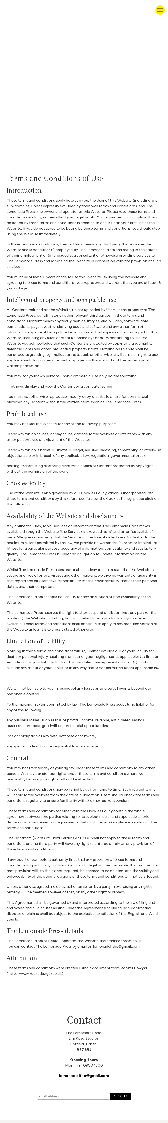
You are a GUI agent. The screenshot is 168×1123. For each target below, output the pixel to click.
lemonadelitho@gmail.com (84, 1075)
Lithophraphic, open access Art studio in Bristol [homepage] (19, 10)
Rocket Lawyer (134, 968)
